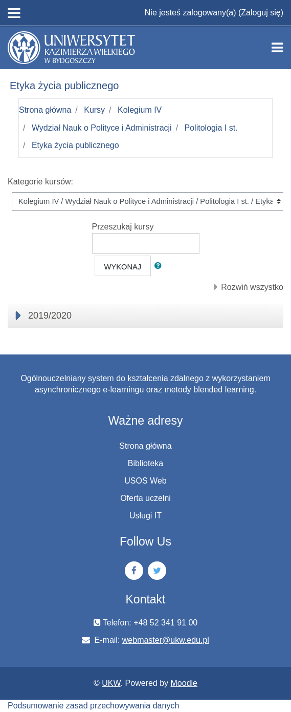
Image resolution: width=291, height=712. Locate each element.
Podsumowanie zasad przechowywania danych (93, 705)
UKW (111, 683)
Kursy (94, 110)
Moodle (184, 683)
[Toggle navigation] (277, 47)
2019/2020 (50, 315)
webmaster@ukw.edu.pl (165, 640)
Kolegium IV (140, 110)
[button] (160, 266)
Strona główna (45, 110)
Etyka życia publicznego (75, 145)
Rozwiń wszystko (252, 287)
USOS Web (145, 480)
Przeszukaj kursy (123, 226)
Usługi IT (145, 515)
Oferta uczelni (145, 498)
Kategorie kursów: (40, 181)
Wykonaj (123, 267)
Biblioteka (145, 463)
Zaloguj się (260, 12)
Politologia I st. (211, 127)
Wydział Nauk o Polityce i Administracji (102, 127)
